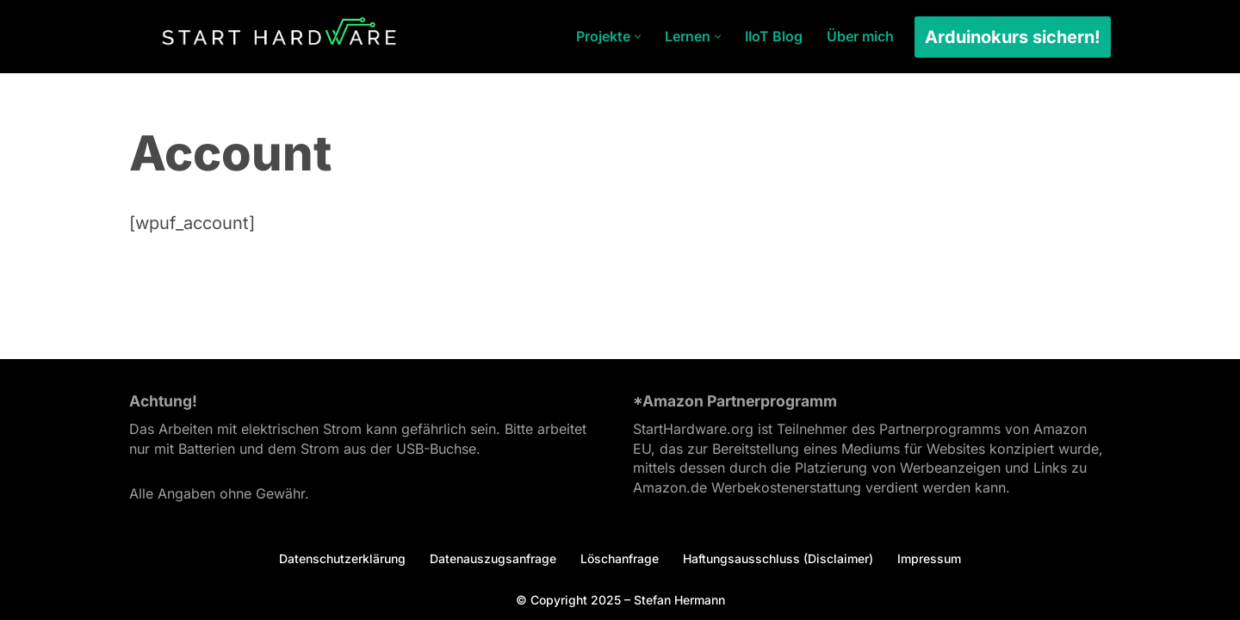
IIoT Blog (774, 36)
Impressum (929, 558)
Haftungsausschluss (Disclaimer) (778, 558)
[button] (638, 37)
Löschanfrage (619, 558)
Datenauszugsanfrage (493, 558)
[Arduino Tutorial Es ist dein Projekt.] (279, 37)
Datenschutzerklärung (342, 558)
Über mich (860, 36)
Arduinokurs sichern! (1012, 37)
